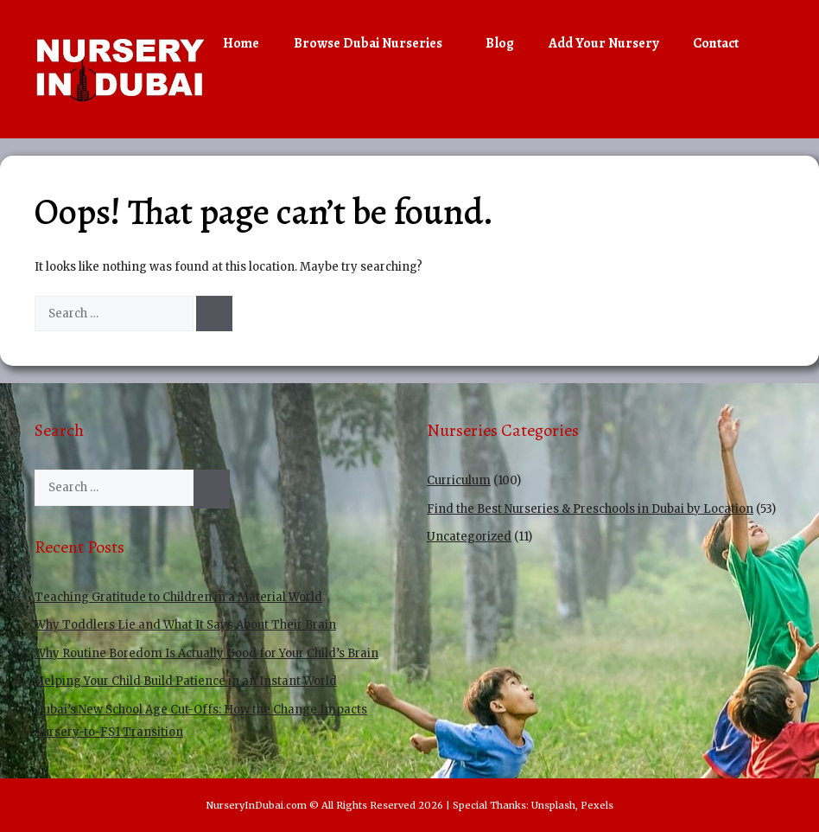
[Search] (214, 314)
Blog (500, 43)
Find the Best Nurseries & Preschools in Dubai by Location (590, 509)
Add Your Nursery (603, 43)
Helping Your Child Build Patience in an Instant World (186, 681)
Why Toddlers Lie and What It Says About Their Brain (185, 625)
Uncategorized (469, 536)
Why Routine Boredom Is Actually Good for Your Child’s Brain (206, 653)
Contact (716, 43)
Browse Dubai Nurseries (381, 43)
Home (241, 43)
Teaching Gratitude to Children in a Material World (178, 597)
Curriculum (459, 480)
